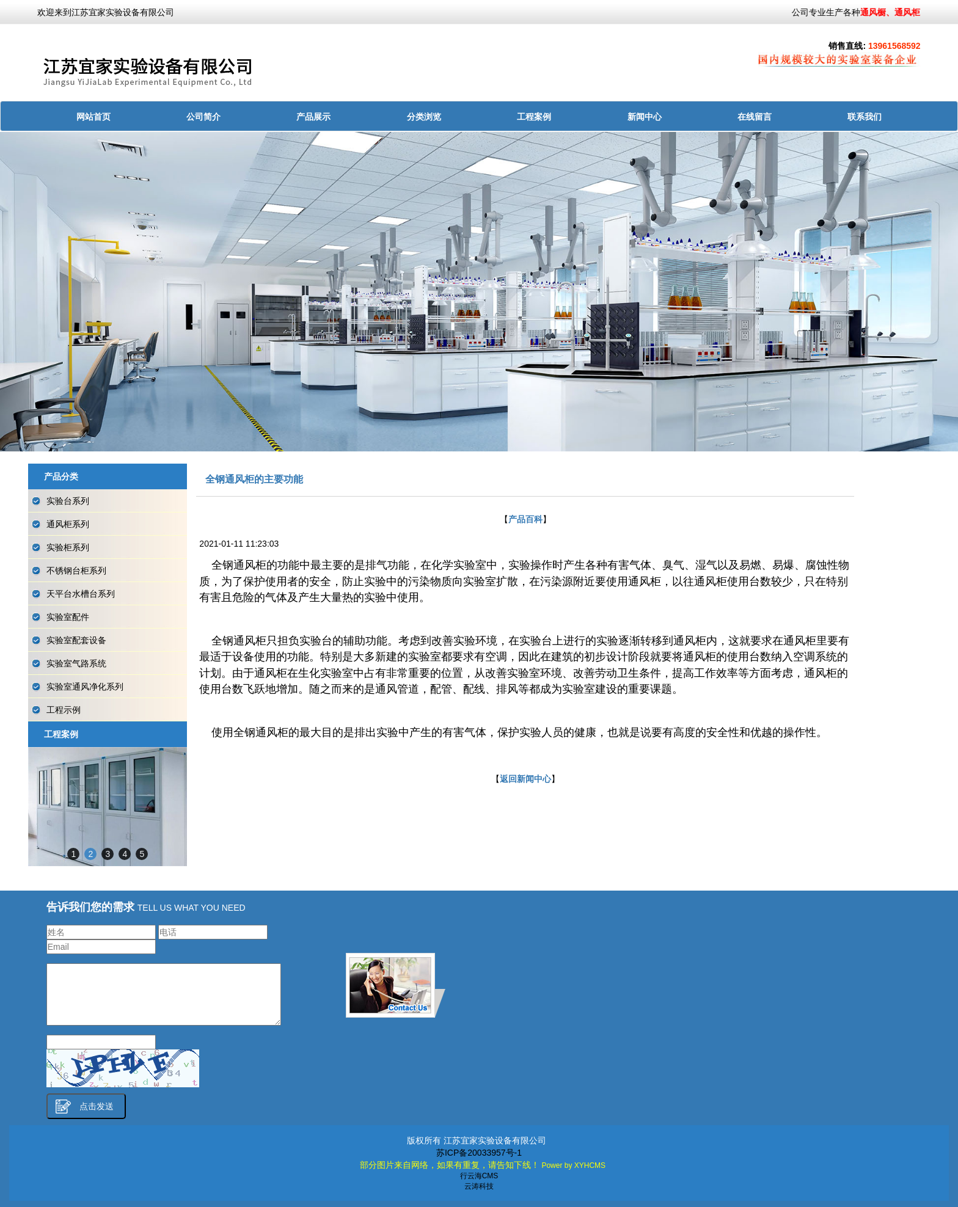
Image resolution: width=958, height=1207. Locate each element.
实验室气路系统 (76, 663)
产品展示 (313, 117)
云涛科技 (479, 1186)
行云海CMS (479, 1176)
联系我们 (864, 117)
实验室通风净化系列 (84, 686)
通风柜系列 (67, 524)
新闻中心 (644, 117)
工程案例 (534, 117)
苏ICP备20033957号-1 (479, 1153)
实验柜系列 (67, 547)
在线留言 (754, 117)
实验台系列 (67, 501)
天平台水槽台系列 (80, 594)
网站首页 (93, 117)
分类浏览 (424, 117)
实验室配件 (67, 617)
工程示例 (63, 710)
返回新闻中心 (525, 779)
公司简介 (203, 117)
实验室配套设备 (76, 640)
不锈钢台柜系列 (76, 570)
